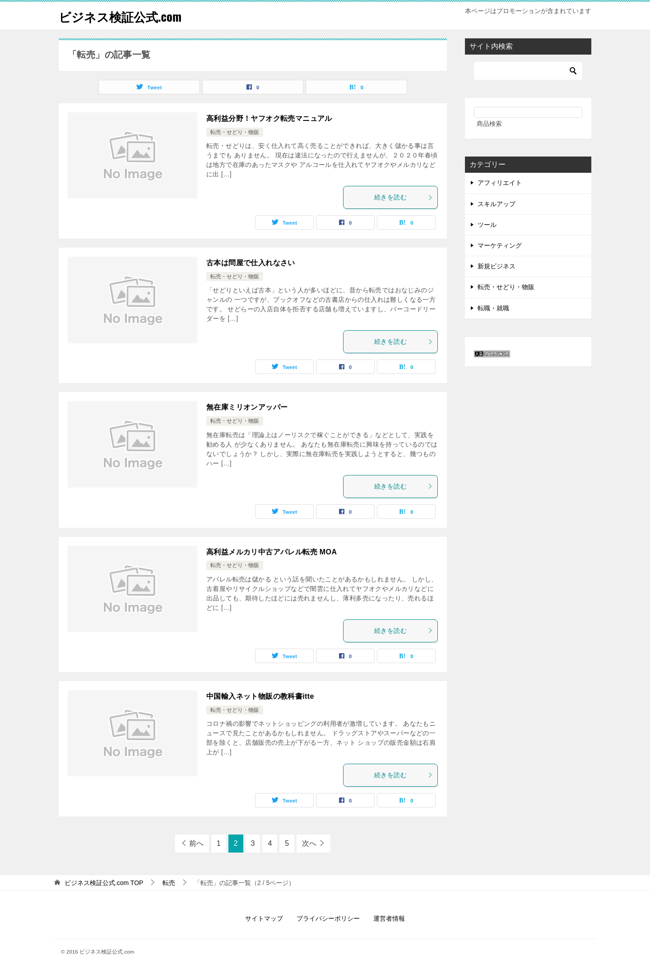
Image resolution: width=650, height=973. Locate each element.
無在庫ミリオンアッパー (247, 407)
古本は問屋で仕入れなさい (250, 263)
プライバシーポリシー (328, 918)
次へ (309, 843)
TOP (104, 882)
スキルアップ (496, 204)
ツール (487, 224)
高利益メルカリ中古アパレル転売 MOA (271, 552)
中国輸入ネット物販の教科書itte (260, 696)
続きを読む (403, 197)
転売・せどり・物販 (234, 132)
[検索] (528, 71)
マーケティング (500, 245)
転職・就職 (493, 308)
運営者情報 (389, 918)
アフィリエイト (500, 182)
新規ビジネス (496, 266)
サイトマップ (264, 918)
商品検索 (489, 123)
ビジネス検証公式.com (127, 15)
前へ (196, 843)
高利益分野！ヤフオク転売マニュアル (269, 118)
